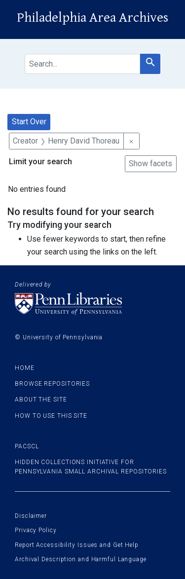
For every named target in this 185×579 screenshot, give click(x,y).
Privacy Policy (36, 530)
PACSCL (26, 446)
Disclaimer (31, 515)
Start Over (29, 121)
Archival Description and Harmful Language (81, 559)
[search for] (82, 64)
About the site (41, 399)
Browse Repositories (52, 383)
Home (25, 367)
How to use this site (51, 415)
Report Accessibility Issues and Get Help (77, 545)
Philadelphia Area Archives (92, 18)
